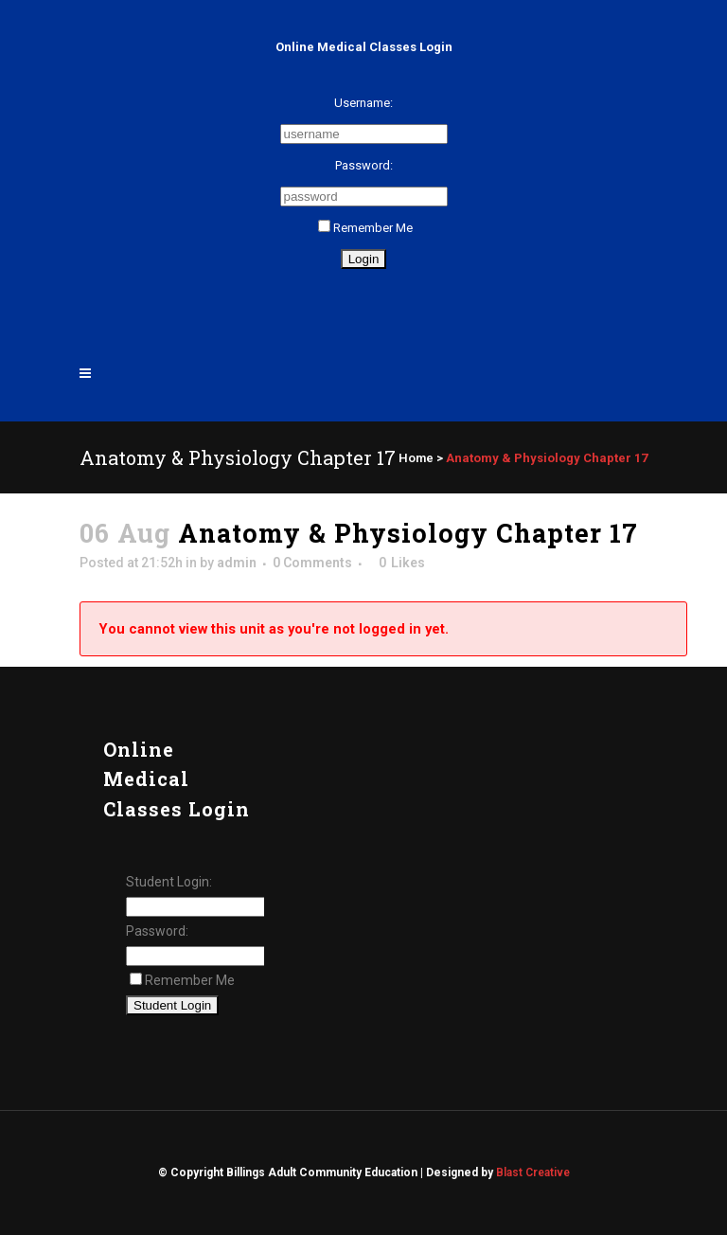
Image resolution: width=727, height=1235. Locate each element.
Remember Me (365, 228)
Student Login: (169, 881)
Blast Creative (533, 1172)
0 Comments (312, 562)
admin (237, 562)
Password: (364, 165)
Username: (363, 103)
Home (416, 458)
